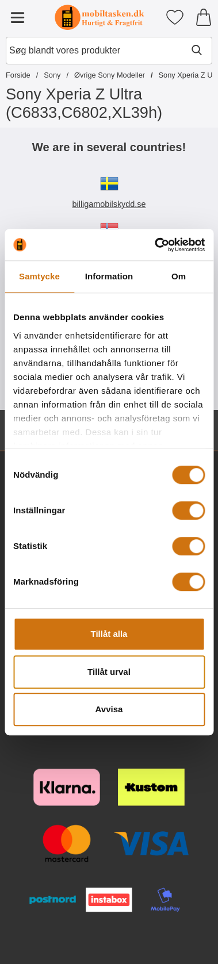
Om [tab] (178, 276)
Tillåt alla (109, 634)
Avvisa (109, 709)
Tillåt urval (109, 672)
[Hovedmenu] (17, 17)
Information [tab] (109, 276)
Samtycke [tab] (39, 276)
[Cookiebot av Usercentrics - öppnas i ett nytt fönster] (155, 244)
